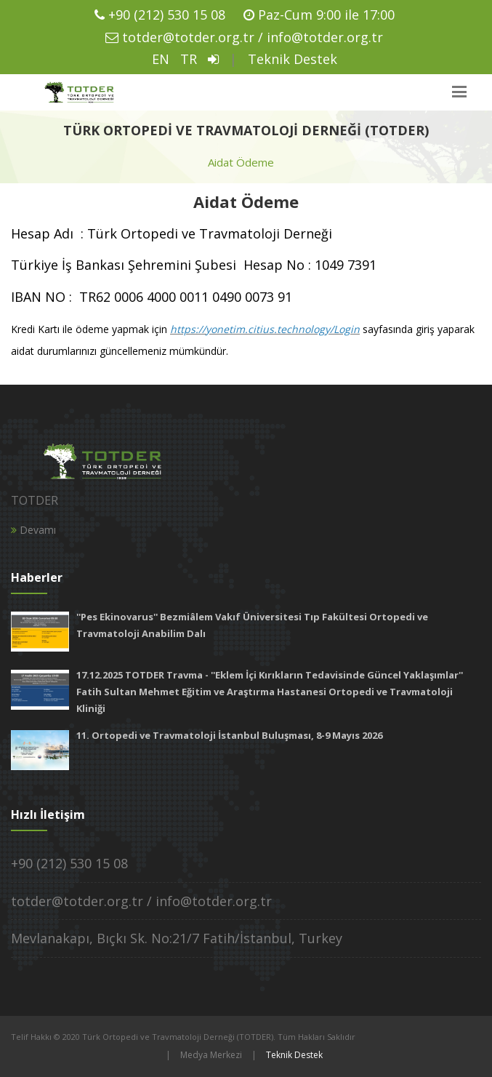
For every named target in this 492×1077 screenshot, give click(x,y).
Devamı (33, 530)
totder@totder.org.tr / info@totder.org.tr (252, 37)
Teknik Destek (292, 59)
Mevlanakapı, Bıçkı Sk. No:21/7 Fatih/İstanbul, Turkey (176, 938)
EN (160, 59)
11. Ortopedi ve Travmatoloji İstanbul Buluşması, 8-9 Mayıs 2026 (229, 735)
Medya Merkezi (211, 1055)
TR (188, 59)
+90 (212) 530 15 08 (166, 14)
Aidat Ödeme (241, 162)
